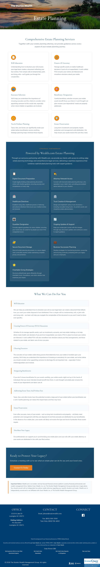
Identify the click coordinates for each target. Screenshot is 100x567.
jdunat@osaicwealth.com (52, 514)
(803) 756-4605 (54, 521)
